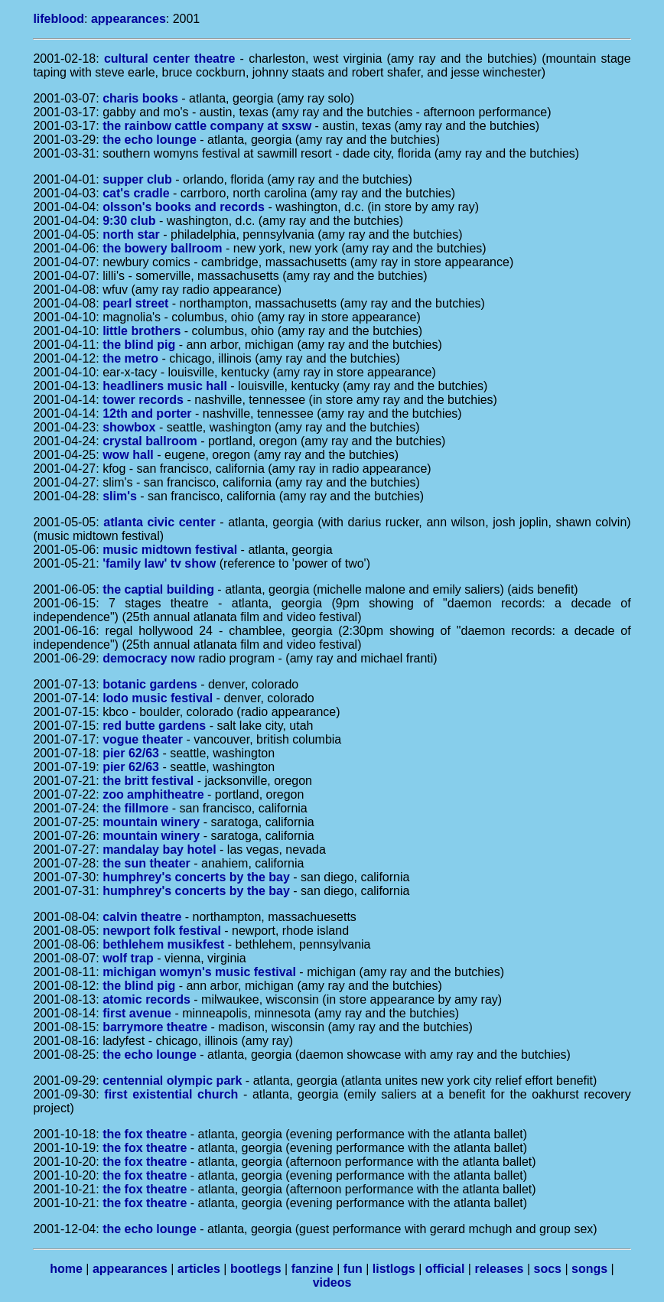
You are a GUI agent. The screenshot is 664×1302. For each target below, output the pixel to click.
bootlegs (256, 1268)
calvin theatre (142, 916)
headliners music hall (165, 385)
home (66, 1268)
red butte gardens (154, 725)
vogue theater (143, 739)
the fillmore (135, 808)
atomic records (146, 999)
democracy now (149, 658)
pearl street (135, 303)
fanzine (312, 1268)
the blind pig (139, 344)
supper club (137, 179)
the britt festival (148, 780)
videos (332, 1282)
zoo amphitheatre (153, 794)
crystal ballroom (150, 441)
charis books (140, 98)
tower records (143, 399)
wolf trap (128, 958)
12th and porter (147, 413)
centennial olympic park (172, 1080)
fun (353, 1268)
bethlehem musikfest (163, 944)
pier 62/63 (131, 753)
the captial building (158, 589)
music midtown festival (170, 549)
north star (131, 234)
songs (589, 1268)
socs (547, 1268)
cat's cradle (136, 193)
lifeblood (58, 18)
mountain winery (151, 821)
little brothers (142, 330)
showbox (129, 427)
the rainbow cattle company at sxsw (207, 125)
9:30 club (129, 220)
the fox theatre (145, 1134)
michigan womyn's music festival (199, 971)
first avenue (137, 1013)
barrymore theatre (155, 1026)
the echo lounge (150, 139)
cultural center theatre (170, 58)
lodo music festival (158, 698)
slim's (120, 496)
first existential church (171, 1094)
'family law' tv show (159, 563)
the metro (130, 358)
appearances (128, 18)
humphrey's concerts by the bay (196, 877)
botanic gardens (150, 684)
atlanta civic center (159, 522)
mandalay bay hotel (159, 849)
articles (198, 1268)
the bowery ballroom (162, 248)
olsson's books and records (184, 206)
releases (498, 1268)
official (445, 1268)
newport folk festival (162, 930)
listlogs (394, 1268)
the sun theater (146, 863)
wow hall (128, 454)
